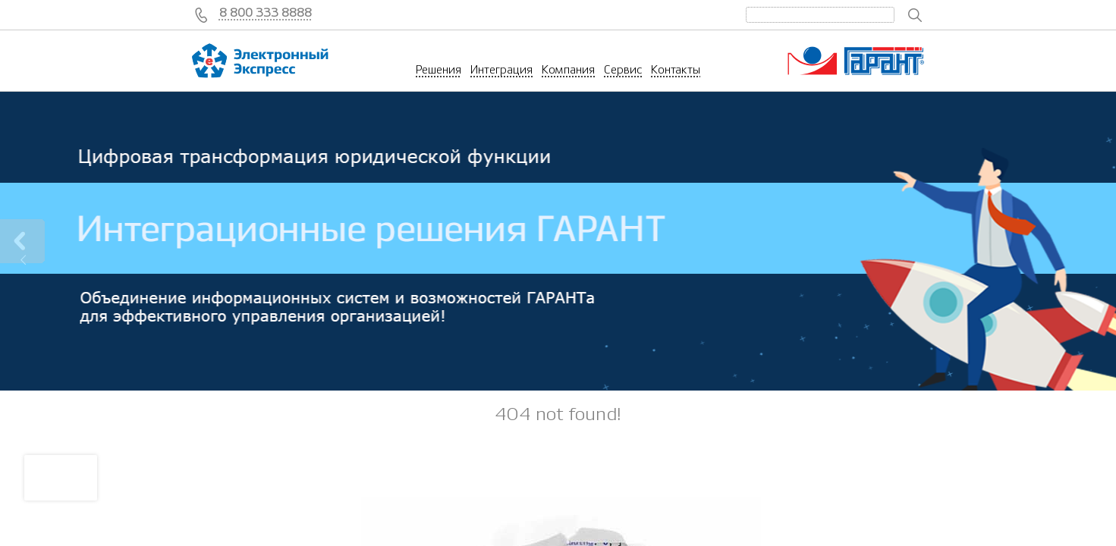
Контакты (675, 70)
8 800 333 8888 (265, 13)
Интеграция (501, 70)
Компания (568, 70)
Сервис (623, 70)
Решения (438, 70)
